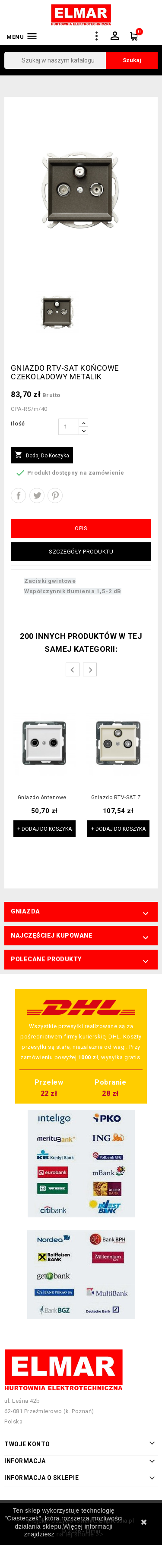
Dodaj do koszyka (42, 455)
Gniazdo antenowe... (44, 798)
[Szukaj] (81, 60)
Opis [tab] (81, 528)
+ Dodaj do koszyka (44, 829)
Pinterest (55, 495)
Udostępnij (18, 495)
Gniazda (25, 911)
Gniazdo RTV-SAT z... (118, 798)
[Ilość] (68, 427)
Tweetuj (37, 495)
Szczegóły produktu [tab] (81, 551)
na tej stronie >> (79, 1534)
